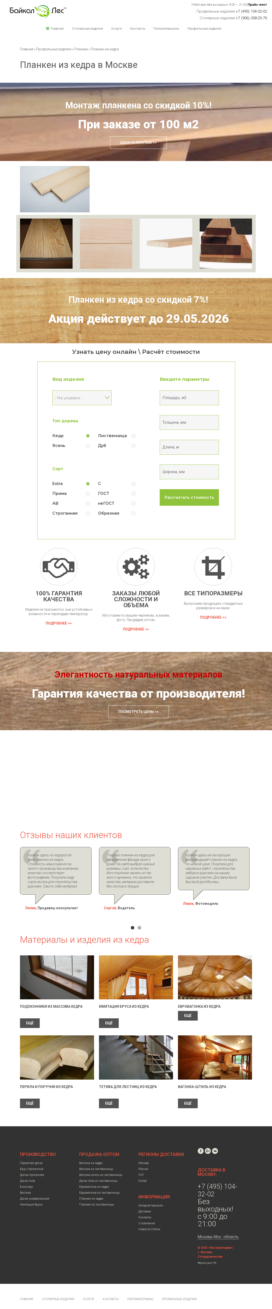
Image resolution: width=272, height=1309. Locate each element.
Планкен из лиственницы (96, 1195)
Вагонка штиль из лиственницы (100, 1166)
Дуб (102, 445)
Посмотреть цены (136, 712)
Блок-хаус (26, 1178)
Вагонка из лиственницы (96, 1160)
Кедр (58, 435)
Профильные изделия (204, 28)
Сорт (57, 468)
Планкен (81, 49)
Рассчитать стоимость (189, 497)
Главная (57, 28)
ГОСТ (103, 493)
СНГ (141, 1166)
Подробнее (56, 623)
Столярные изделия (87, 28)
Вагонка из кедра (90, 1154)
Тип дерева (65, 421)
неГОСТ (106, 503)
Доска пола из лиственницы (98, 1172)
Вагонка (25, 1184)
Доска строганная (32, 1166)
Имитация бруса (31, 1195)
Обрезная (108, 513)
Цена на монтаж (136, 142)
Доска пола (27, 1172)
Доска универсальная (34, 1189)
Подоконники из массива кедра (51, 998)
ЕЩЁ (30, 1014)
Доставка (144, 1202)
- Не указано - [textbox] (68, 398)
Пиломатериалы (166, 28)
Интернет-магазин (150, 1196)
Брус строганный (31, 1160)
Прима (59, 493)
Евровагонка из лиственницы (99, 1184)
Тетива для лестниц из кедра (128, 1078)
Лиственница (112, 435)
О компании (146, 1214)
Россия (143, 1160)
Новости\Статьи (149, 1220)
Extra (57, 483)
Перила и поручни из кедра (46, 1078)
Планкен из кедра (91, 1189)
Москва (143, 1154)
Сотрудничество (210, 1247)
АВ (55, 503)
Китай (142, 1172)
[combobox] (82, 397)
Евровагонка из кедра (199, 998)
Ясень (58, 445)
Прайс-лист (257, 4)
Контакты (137, 28)
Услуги (116, 28)
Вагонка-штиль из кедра (202, 1078)
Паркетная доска (31, 1154)
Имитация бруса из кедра (124, 998)
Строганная (65, 513)
